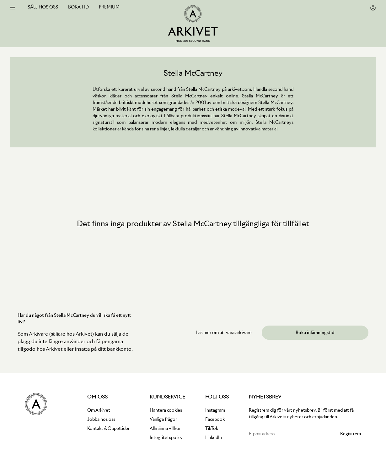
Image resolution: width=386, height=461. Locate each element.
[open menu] (13, 8)
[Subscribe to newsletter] (350, 433)
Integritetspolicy (166, 437)
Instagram (215, 410)
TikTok (211, 428)
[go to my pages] (372, 8)
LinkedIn (213, 437)
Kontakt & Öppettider (108, 428)
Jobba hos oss (101, 419)
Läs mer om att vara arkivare (224, 332)
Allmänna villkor (165, 428)
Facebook (215, 419)
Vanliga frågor (163, 419)
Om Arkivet (98, 410)
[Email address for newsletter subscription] (293, 434)
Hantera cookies (166, 410)
